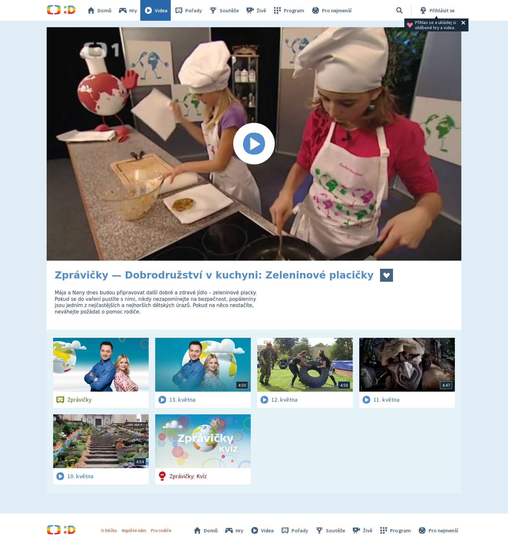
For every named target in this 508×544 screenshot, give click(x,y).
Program (288, 10)
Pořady (188, 10)
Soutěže (223, 10)
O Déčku (109, 530)
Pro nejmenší (331, 10)
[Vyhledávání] (399, 10)
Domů (98, 10)
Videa (155, 10)
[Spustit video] (254, 144)
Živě (255, 10)
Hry (127, 10)
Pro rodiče (161, 530)
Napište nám (134, 530)
